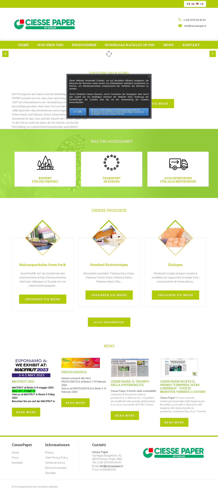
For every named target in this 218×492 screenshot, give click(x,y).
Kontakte (17, 462)
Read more (26, 412)
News (168, 45)
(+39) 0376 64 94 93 (195, 19)
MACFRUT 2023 (23, 381)
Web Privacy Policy (56, 457)
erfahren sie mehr (42, 299)
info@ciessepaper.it (195, 25)
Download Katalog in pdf (132, 46)
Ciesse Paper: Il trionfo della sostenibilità (130, 383)
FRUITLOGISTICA (74, 372)
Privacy (49, 452)
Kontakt (191, 45)
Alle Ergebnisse (109, 322)
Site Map (50, 472)
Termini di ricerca (55, 462)
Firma (15, 457)
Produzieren (86, 46)
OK (79, 111)
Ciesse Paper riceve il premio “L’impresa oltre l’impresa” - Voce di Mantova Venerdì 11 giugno (183, 386)
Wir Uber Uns (52, 46)
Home (23, 45)
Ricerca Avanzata (55, 467)
